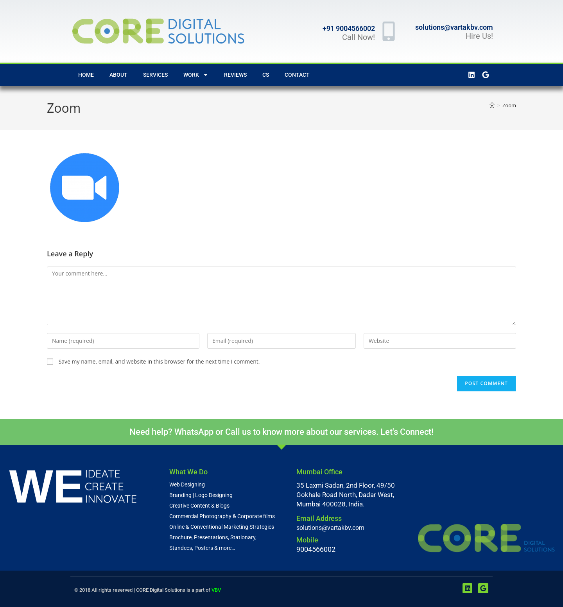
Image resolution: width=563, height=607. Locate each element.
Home (86, 75)
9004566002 (315, 549)
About (118, 75)
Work (195, 74)
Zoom (509, 105)
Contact (297, 75)
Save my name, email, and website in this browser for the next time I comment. (159, 361)
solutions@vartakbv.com (454, 27)
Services (155, 75)
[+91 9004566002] (388, 31)
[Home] (492, 105)
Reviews (235, 75)
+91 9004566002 (349, 28)
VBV (216, 590)
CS (265, 75)
